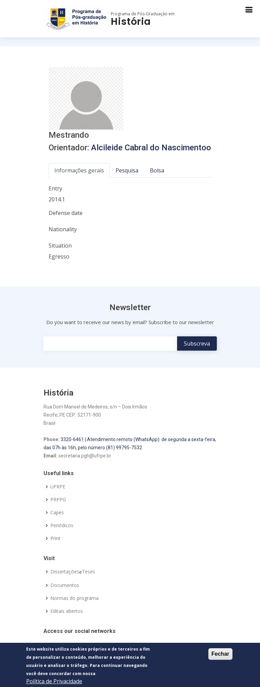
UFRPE (57, 486)
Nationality (63, 229)
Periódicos (61, 525)
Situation (60, 245)
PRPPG (58, 499)
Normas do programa (74, 598)
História (131, 21)
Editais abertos (66, 611)
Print (55, 538)
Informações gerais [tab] (79, 170)
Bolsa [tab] (157, 170)
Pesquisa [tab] (127, 170)
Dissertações (64, 571)
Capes (57, 512)
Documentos (64, 585)
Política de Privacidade (54, 682)
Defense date (66, 213)
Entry (55, 188)
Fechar (220, 655)
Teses (88, 571)
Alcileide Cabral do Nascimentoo (151, 147)
